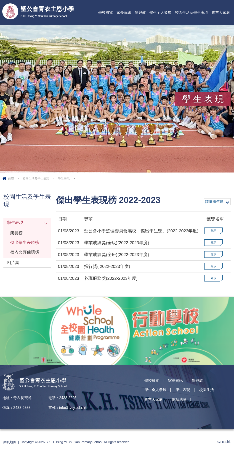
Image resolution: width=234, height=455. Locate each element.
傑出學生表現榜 (25, 243)
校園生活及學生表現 (191, 12)
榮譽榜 (16, 233)
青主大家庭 (221, 12)
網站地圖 (179, 401)
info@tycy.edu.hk (73, 408)
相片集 (13, 264)
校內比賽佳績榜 (25, 253)
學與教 (140, 12)
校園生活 (206, 391)
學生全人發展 (160, 12)
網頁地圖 (9, 442)
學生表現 (64, 178)
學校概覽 (105, 12)
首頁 (11, 178)
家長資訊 (124, 12)
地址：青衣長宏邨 (17, 398)
